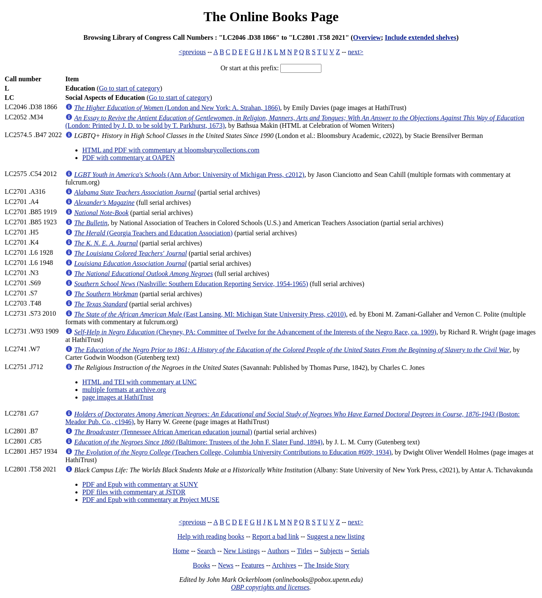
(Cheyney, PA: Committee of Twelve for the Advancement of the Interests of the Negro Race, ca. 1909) (255, 332)
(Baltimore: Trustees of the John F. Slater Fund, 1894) (198, 442)
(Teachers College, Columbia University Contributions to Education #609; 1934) (232, 452)
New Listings (242, 550)
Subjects (331, 550)
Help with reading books (210, 536)
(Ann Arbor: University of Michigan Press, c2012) (189, 174)
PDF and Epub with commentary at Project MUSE (150, 499)
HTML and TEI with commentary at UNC (139, 382)
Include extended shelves (420, 37)
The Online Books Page (270, 16)
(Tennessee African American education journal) (163, 431)
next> (356, 51)
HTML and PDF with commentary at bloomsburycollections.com (170, 150)
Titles (304, 550)
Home (181, 550)
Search (206, 550)
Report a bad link (275, 536)
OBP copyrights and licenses (270, 587)
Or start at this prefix (249, 68)
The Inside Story (326, 565)
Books (201, 565)
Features (252, 565)
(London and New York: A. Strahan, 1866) (177, 107)
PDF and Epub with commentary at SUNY (140, 484)
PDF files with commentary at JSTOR (133, 492)
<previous (192, 51)
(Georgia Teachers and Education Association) (153, 233)
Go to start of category (129, 88)
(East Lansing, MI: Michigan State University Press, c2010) (210, 314)
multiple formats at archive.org (124, 389)
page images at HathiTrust (117, 397)
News (225, 565)
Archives (284, 565)
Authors (278, 550)
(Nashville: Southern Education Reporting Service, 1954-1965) (191, 283)
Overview (367, 37)
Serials (360, 550)
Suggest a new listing (336, 536)
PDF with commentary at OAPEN (128, 157)
